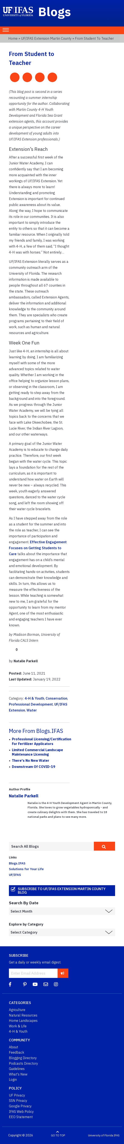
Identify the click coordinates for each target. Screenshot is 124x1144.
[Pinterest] (25, 984)
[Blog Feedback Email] (46, 984)
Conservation (56, 698)
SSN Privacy (18, 1100)
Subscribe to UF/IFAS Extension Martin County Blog (62, 890)
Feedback (16, 1052)
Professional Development (31, 704)
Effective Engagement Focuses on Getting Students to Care (38, 548)
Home (13, 38)
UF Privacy (17, 1095)
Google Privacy (20, 1106)
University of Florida (100, 1135)
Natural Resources (23, 1015)
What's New (18, 1074)
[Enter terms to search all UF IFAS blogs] (51, 846)
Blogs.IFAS (17, 863)
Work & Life (18, 1026)
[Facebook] (10, 984)
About (13, 1047)
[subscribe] (63, 973)
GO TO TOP (58, 1135)
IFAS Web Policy (21, 1111)
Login (13, 1079)
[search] (104, 846)
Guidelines (17, 1069)
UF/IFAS (15, 874)
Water (32, 710)
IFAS (117, 1135)
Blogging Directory (23, 1058)
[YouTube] (35, 984)
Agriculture (17, 1010)
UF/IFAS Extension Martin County (46, 38)
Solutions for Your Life (26, 869)
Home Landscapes (23, 1020)
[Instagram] (56, 984)
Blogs (54, 11)
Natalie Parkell (23, 795)
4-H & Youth (34, 698)
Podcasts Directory (23, 1063)
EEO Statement (21, 1117)
